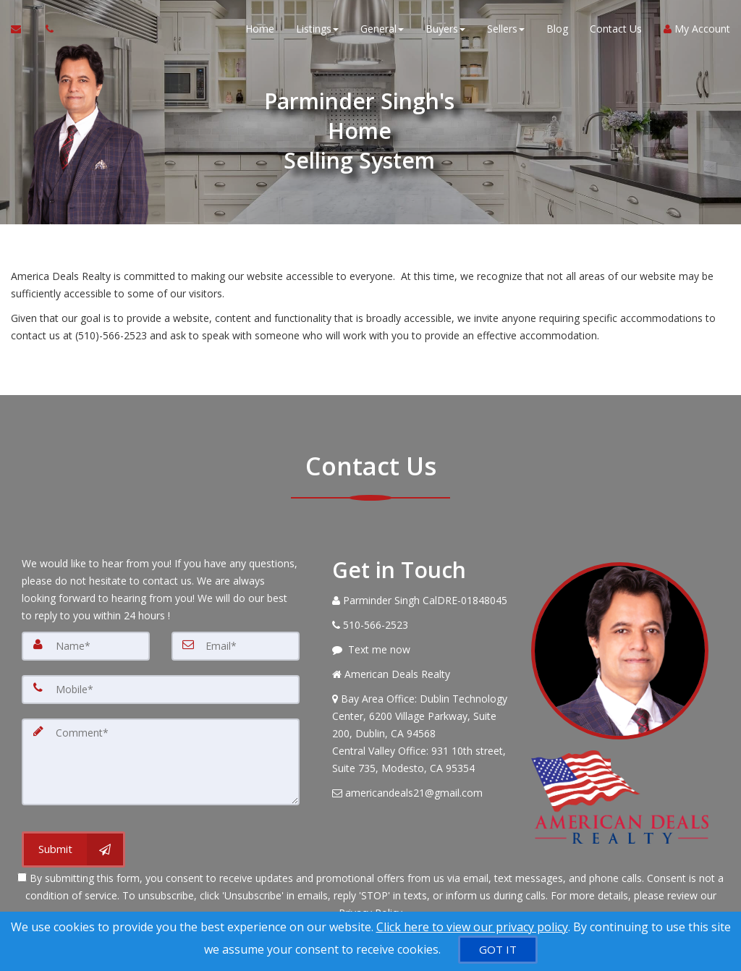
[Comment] (161, 761)
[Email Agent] (23, 29)
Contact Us (616, 28)
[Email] (236, 646)
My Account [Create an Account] (697, 28)
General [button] (382, 28)
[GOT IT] (498, 950)
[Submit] (73, 849)
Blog (557, 28)
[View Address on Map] (420, 733)
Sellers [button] (506, 28)
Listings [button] (317, 28)
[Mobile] (161, 689)
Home (259, 28)
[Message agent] (420, 649)
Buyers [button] (445, 28)
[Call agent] (45, 29)
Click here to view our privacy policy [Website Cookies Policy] (472, 927)
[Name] (86, 646)
